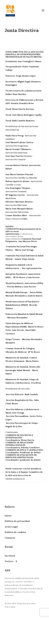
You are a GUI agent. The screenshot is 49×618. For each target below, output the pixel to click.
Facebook (10, 555)
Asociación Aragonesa (16, 146)
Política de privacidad (17, 521)
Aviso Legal (11, 526)
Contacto (10, 537)
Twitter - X (11, 561)
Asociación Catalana (15, 191)
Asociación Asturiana (16, 152)
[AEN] (10, 10)
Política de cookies (15, 532)
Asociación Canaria (15, 159)
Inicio (8, 515)
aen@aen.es (19, 479)
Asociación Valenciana (17, 212)
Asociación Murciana (16, 205)
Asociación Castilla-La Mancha (21, 178)
